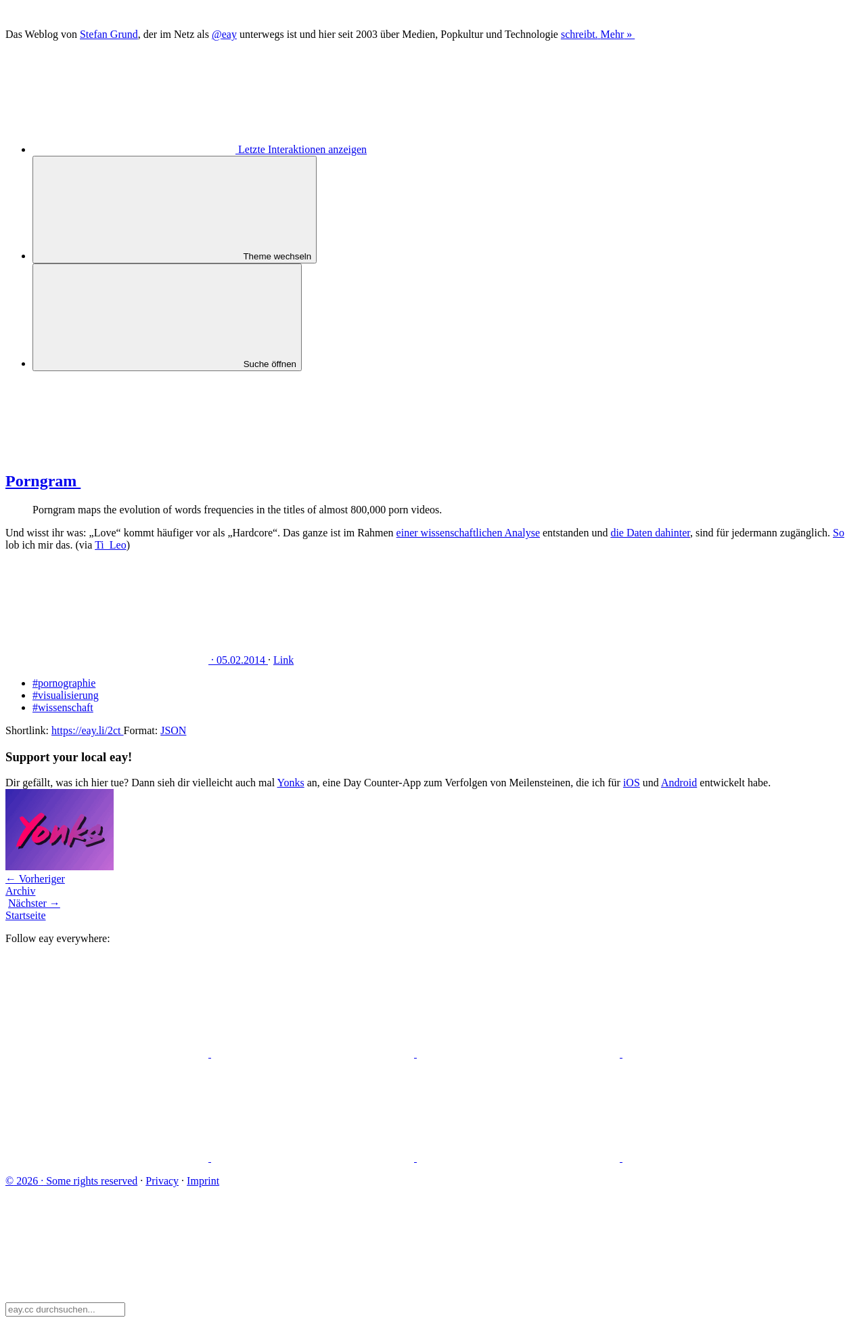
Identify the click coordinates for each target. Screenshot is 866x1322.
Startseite (25, 915)
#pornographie (63, 683)
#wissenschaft (62, 707)
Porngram (144, 481)
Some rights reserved (71, 1181)
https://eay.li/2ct (87, 730)
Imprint (203, 1181)
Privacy (162, 1181)
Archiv (20, 891)
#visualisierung (65, 695)
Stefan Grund (109, 34)
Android (679, 782)
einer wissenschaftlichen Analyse (468, 532)
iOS (631, 782)
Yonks (290, 782)
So (838, 532)
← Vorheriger (35, 878)
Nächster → (34, 903)
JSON (173, 730)
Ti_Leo (111, 545)
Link (283, 660)
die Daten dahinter (650, 532)
